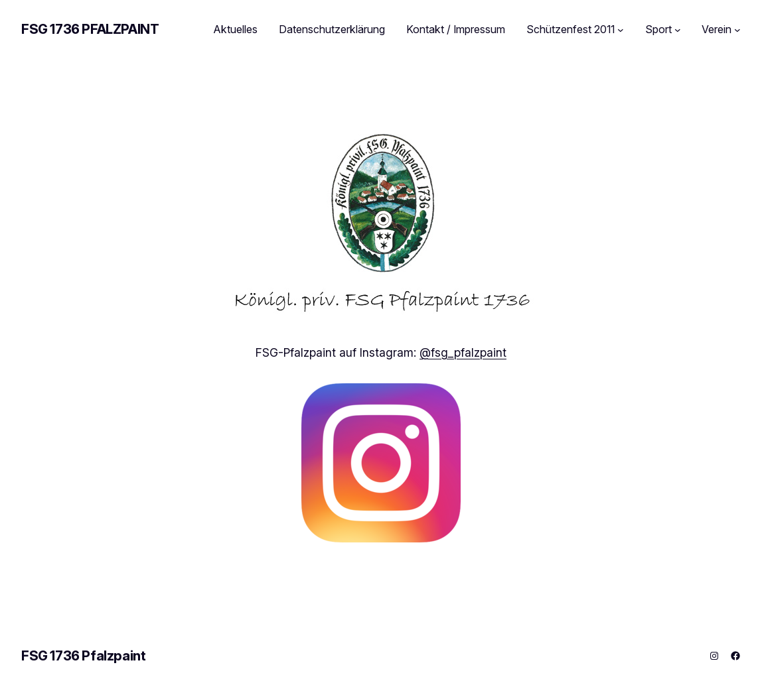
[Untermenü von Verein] (737, 30)
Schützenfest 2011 (570, 29)
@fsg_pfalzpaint (462, 352)
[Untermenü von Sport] (677, 30)
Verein (716, 29)
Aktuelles (236, 29)
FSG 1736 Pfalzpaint (90, 29)
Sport (658, 29)
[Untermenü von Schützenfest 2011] (620, 30)
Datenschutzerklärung (332, 29)
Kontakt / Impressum (455, 29)
